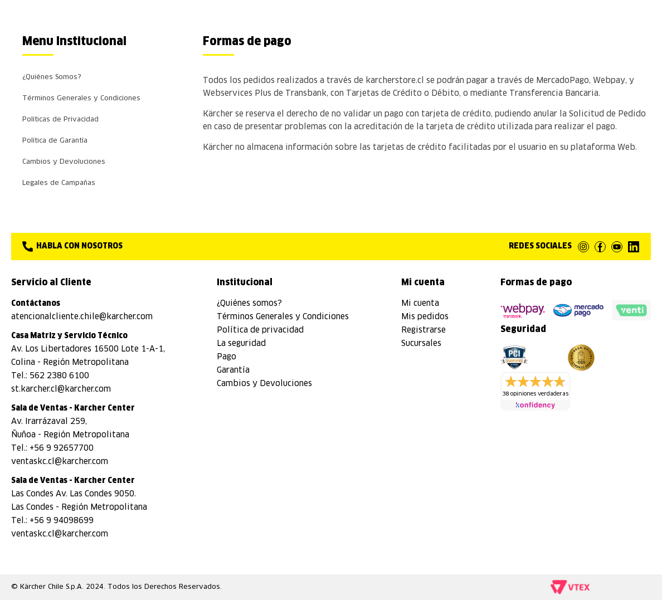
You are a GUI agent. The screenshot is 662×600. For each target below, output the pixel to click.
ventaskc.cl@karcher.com (59, 462)
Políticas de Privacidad (60, 119)
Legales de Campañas (58, 183)
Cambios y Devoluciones (63, 162)
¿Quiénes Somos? (51, 77)
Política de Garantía (54, 141)
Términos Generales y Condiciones (81, 98)
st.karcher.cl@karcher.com (61, 389)
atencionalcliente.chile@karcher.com (82, 317)
